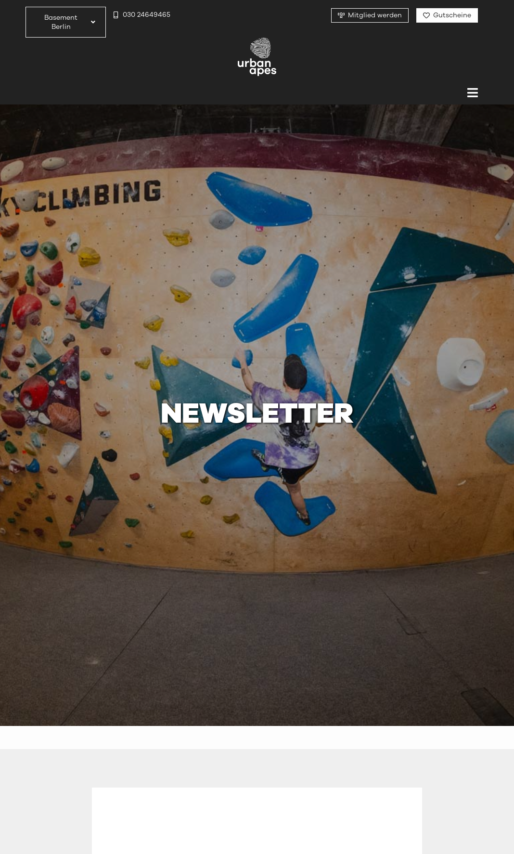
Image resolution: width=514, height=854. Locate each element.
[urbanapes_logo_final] (257, 41)
